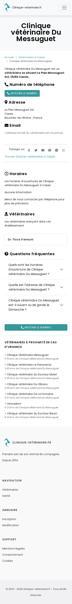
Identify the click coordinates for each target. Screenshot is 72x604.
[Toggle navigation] (64, 7)
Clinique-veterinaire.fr (22, 7)
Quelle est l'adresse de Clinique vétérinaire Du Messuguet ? (31, 287)
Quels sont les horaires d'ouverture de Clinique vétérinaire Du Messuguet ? (28, 269)
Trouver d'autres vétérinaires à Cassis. (30, 156)
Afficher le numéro (22, 93)
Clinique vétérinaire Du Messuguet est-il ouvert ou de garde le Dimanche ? (33, 305)
